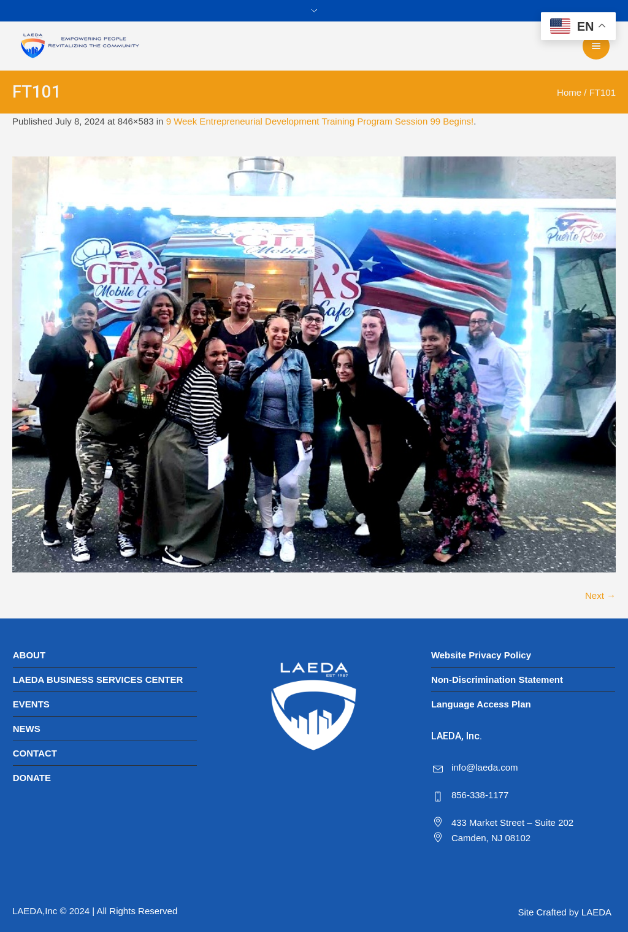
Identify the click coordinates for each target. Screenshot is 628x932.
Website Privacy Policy (481, 655)
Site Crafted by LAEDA (564, 912)
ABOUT (29, 655)
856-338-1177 (479, 795)
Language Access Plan (481, 704)
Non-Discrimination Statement (497, 679)
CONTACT (35, 753)
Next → (600, 595)
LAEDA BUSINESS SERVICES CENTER (98, 679)
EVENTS (31, 704)
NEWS (26, 728)
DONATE (32, 777)
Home (569, 92)
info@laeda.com (484, 767)
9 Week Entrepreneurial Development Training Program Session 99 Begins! (320, 121)
